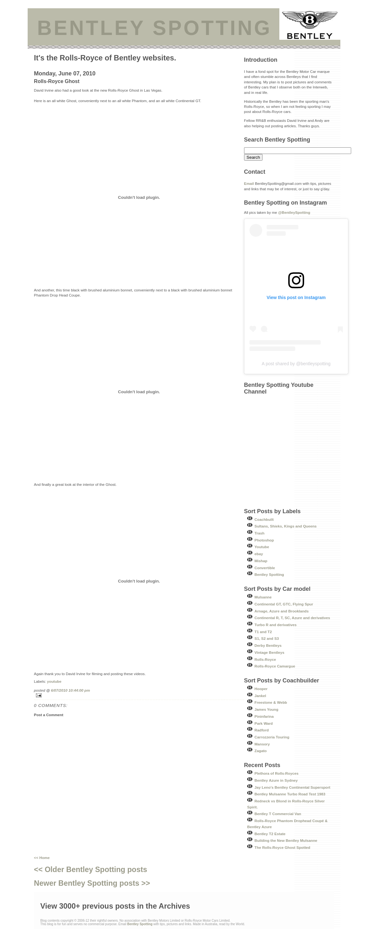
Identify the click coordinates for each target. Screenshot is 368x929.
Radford (262, 730)
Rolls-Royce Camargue (275, 666)
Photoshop (264, 540)
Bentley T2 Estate (270, 834)
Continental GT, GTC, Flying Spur (284, 604)
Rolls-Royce (265, 659)
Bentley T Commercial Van (278, 814)
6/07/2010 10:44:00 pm (70, 690)
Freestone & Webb (271, 702)
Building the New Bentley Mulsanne (286, 840)
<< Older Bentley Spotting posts (90, 869)
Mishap (261, 561)
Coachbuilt (264, 519)
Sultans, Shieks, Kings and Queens (286, 526)
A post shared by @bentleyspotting (296, 363)
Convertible (265, 568)
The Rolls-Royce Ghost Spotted (282, 847)
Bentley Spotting (269, 574)
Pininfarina (264, 716)
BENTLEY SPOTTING (154, 28)
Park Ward (264, 723)
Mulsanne (263, 597)
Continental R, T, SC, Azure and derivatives (292, 618)
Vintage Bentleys (269, 652)
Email (249, 183)
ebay (259, 554)
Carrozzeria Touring (272, 737)
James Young (266, 709)
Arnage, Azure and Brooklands (282, 611)
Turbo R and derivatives (275, 625)
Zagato (261, 751)
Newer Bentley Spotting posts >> (92, 883)
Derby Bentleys (268, 645)
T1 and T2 (263, 632)
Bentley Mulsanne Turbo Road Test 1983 (290, 794)
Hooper (261, 689)
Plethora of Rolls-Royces (276, 773)
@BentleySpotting (294, 212)
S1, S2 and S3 (267, 638)
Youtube (262, 547)
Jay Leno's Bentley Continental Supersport (293, 787)
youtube (54, 681)
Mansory (262, 744)
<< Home (42, 858)
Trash (259, 533)
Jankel (260, 696)
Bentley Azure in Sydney (276, 780)
